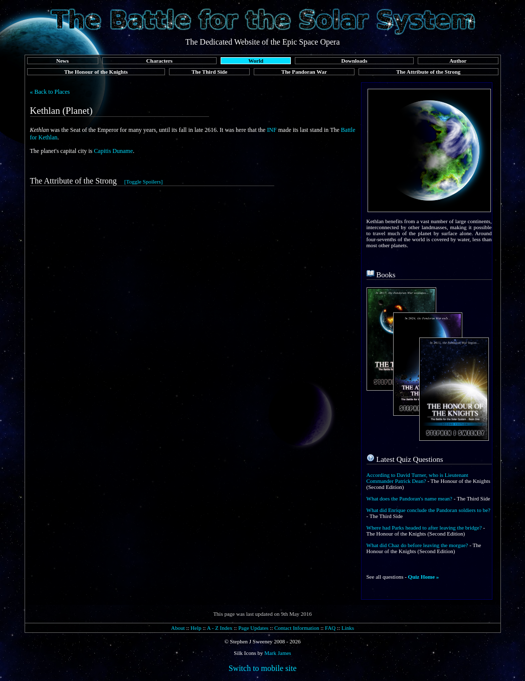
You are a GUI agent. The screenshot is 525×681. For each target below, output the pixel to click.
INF (271, 129)
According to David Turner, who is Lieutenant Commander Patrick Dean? (417, 478)
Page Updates (253, 628)
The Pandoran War (304, 72)
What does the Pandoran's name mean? (410, 498)
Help (196, 628)
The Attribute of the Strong (428, 72)
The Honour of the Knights (96, 72)
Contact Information (296, 628)
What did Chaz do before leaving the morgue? (417, 545)
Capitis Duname (113, 150)
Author (457, 61)
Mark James (277, 653)
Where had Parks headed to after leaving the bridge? (424, 528)
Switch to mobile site (263, 668)
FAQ (330, 628)
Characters (159, 61)
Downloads (354, 61)
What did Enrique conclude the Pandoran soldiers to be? (428, 510)
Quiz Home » (423, 577)
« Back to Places (50, 91)
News (62, 61)
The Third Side (209, 72)
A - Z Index (220, 628)
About (178, 628)
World (255, 61)
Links (347, 628)
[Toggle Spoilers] (143, 182)
